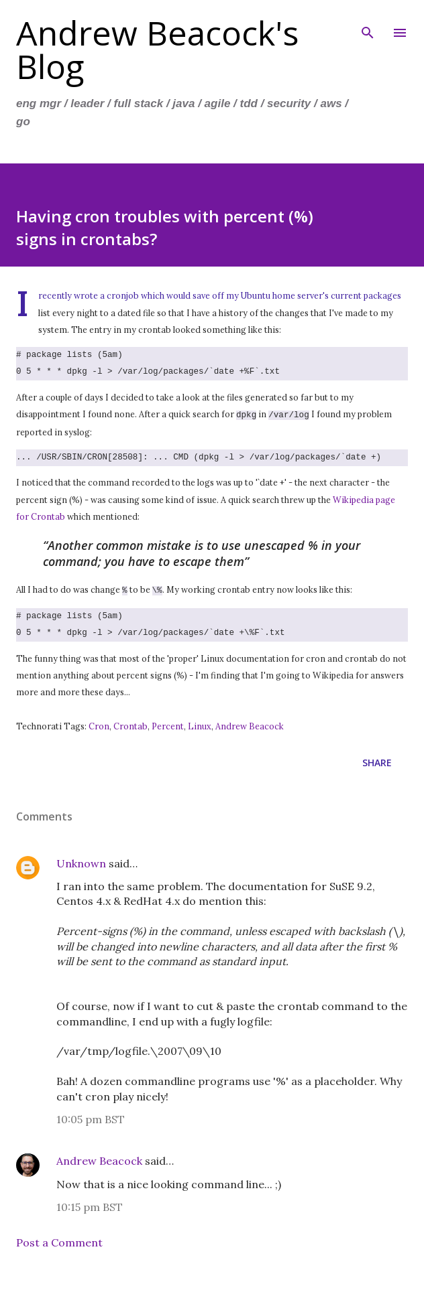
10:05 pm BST (90, 1116)
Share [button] (377, 760)
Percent (168, 723)
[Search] (368, 24)
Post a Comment (59, 1239)
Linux (199, 723)
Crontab (130, 723)
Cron (99, 723)
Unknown (81, 860)
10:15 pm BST (89, 1204)
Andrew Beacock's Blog (157, 49)
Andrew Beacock (249, 723)
